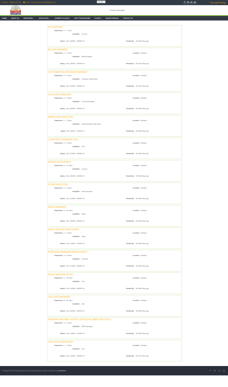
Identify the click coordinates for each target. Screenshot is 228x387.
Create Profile (112, 18)
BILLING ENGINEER (58, 49)
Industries (29, 18)
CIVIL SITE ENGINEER (59, 297)
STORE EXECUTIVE (58, 184)
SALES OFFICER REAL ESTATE (63, 229)
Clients (98, 18)
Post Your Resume (82, 18)
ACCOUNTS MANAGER (59, 94)
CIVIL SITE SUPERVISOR (60, 342)
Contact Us (128, 18)
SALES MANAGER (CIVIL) (60, 274)
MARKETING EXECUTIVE (60, 117)
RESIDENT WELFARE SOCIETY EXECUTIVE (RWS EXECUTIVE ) (80, 319)
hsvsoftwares (62, 371)
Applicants (45, 18)
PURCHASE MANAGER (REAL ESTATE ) (67, 252)
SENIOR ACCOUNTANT (59, 162)
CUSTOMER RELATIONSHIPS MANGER (67, 72)
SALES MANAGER (57, 207)
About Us (15, 18)
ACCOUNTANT (55, 27)
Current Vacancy (62, 18)
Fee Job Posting (218, 3)
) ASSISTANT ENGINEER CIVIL (63, 139)
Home (4, 18)
